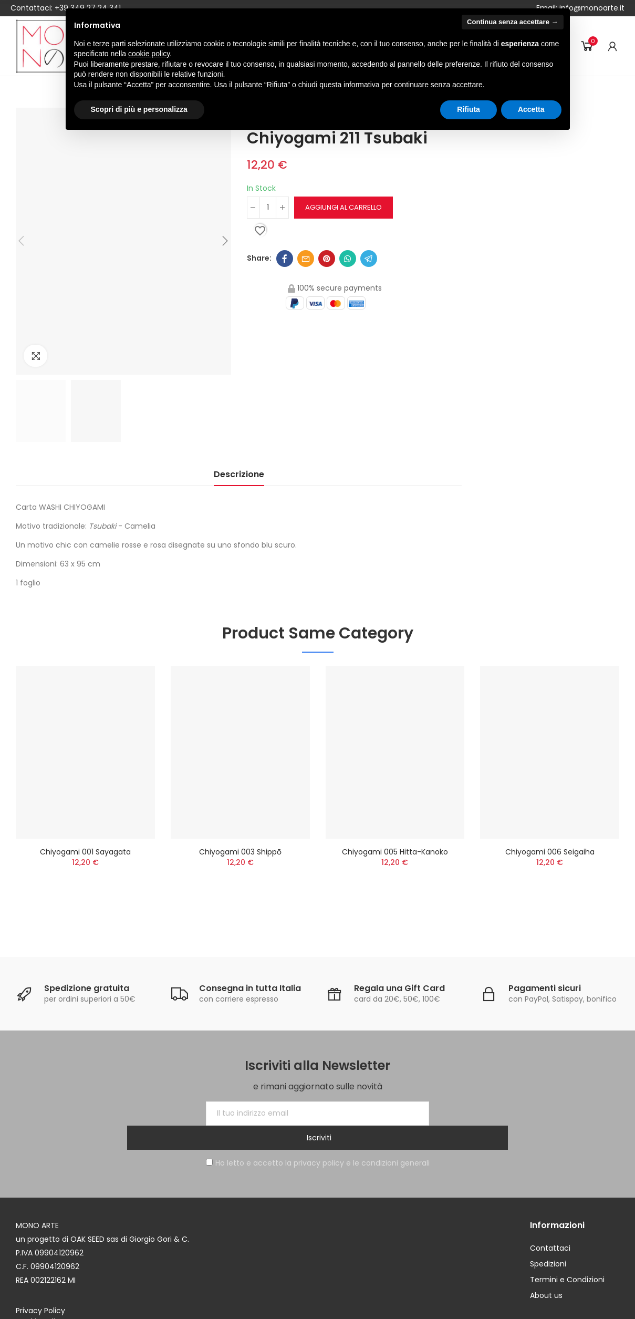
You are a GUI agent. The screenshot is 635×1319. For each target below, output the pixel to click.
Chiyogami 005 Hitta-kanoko (395, 852)
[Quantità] (268, 208)
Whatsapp (347, 258)
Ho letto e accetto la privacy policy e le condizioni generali (318, 1138)
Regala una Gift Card (399, 988)
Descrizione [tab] (239, 474)
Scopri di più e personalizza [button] (139, 109)
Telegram (368, 258)
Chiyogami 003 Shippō (240, 852)
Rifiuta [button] (468, 109)
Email (305, 258)
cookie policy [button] (149, 53)
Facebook (284, 258)
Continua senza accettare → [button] (512, 22)
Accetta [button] (531, 109)
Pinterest (326, 258)
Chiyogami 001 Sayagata (85, 852)
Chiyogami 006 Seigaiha (550, 852)
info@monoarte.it (590, 8)
